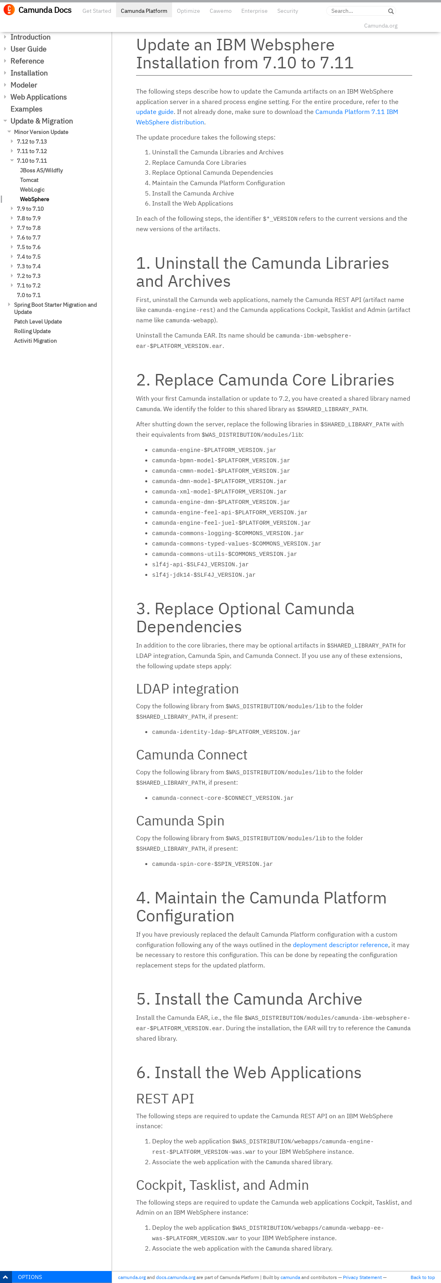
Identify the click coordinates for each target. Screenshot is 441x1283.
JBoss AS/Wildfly (41, 170)
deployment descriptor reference (340, 945)
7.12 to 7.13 (32, 141)
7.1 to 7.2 (28, 285)
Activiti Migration (35, 340)
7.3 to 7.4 (28, 266)
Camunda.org (380, 25)
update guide (155, 112)
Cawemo (221, 10)
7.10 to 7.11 (32, 160)
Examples (26, 109)
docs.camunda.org (175, 1277)
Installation (29, 73)
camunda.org (132, 1277)
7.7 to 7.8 (28, 228)
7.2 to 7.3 (28, 276)
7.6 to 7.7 (28, 237)
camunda (290, 1277)
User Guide (28, 49)
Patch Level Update (38, 321)
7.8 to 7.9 (28, 218)
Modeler (23, 85)
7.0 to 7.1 (28, 295)
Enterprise (254, 10)
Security (287, 10)
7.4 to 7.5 (28, 256)
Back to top (423, 1277)
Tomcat (29, 180)
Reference (27, 61)
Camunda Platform (144, 10)
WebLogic (32, 189)
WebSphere (34, 199)
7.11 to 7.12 (32, 151)
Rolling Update (32, 331)
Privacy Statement (362, 1277)
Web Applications (38, 97)
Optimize (188, 10)
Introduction (30, 37)
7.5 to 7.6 (28, 247)
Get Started (96, 10)
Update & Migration (41, 121)
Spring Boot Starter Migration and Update (55, 308)
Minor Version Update (41, 132)
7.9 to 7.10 (30, 208)
